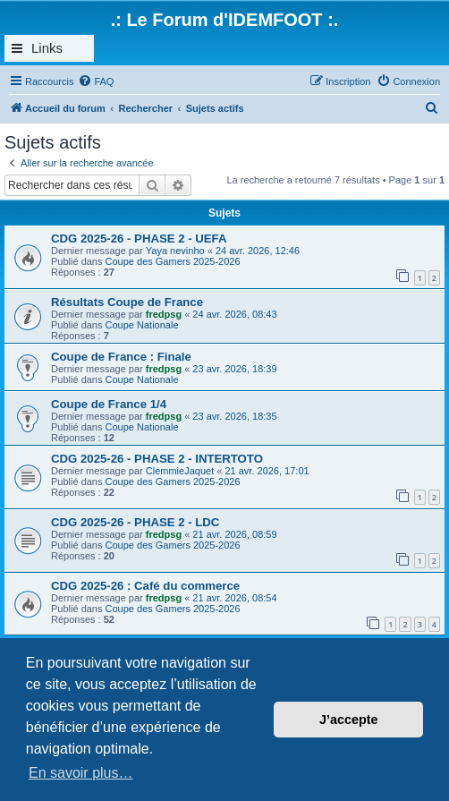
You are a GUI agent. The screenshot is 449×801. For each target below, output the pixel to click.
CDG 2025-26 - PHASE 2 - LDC (135, 522)
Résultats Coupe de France (127, 302)
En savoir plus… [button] (81, 772)
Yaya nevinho (175, 250)
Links (47, 47)
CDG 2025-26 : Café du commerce (145, 585)
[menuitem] (96, 81)
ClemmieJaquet (180, 470)
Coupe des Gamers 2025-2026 (173, 261)
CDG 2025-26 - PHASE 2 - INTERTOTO (157, 458)
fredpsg (164, 314)
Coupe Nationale (142, 325)
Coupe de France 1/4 (108, 404)
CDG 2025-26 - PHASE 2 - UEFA (138, 238)
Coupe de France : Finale (121, 356)
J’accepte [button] (348, 719)
